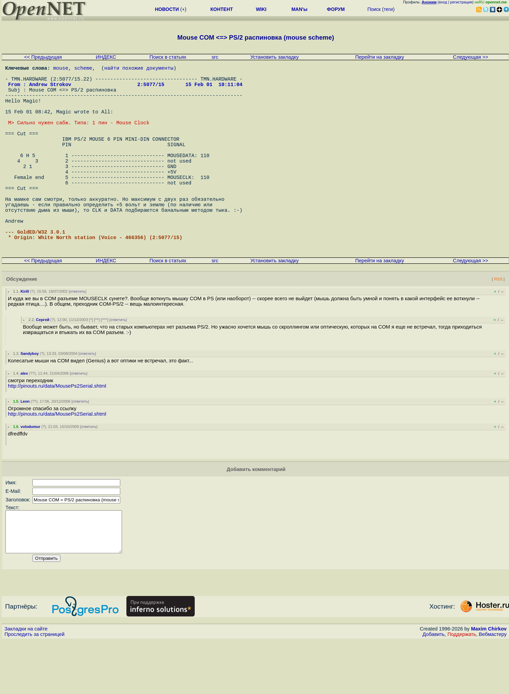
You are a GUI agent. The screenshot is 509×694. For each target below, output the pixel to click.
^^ (97, 365)
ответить (77, 336)
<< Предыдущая (43, 57)
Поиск (374, 9)
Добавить (434, 687)
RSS (498, 324)
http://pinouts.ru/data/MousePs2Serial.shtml (57, 431)
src (214, 57)
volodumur (30, 472)
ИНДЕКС (106, 57)
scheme (83, 69)
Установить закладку (274, 57)
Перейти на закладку (379, 57)
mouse (60, 69)
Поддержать (462, 687)
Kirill (24, 336)
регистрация (461, 2)
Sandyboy (29, 399)
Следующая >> (470, 57)
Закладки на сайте (25, 682)
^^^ (104, 365)
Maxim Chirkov (489, 682)
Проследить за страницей (34, 687)
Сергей (42, 365)
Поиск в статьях (168, 57)
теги (388, 9)
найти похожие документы (138, 69)
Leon (25, 446)
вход (443, 2)
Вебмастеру (493, 687)
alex (24, 418)
